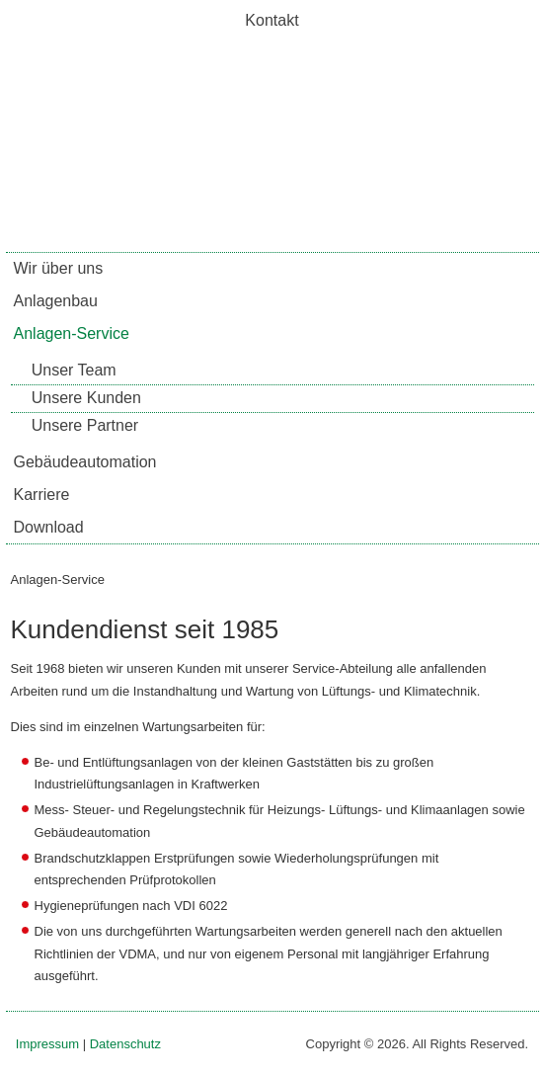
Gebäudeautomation (85, 462)
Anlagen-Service (71, 333)
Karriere (42, 494)
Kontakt (271, 20)
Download (49, 527)
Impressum (47, 1043)
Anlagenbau (56, 300)
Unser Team (74, 370)
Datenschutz (125, 1043)
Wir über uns (59, 268)
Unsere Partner (85, 425)
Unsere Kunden (86, 397)
